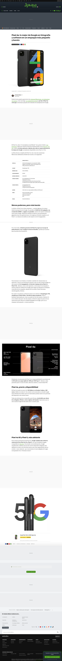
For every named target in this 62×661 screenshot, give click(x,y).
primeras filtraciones (35, 99)
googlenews (58, 10)
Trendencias (46, 641)
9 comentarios (15, 44)
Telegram (44, 627)
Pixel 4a (33, 543)
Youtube (54, 10)
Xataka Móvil (4, 642)
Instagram (56, 10)
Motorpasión (38, 641)
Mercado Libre (12, 28)
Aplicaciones (24, 620)
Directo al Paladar (30, 641)
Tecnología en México (16, 623)
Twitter (52, 10)
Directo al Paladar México (30, 654)
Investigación (4, 617)
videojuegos (14, 625)
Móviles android (25, 623)
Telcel (23, 625)
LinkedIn (51, 627)
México (3, 625)
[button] (19, 95)
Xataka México (31, 5)
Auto (18, 10)
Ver (31, 571)
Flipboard (23, 44)
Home (15, 10)
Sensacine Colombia (22, 655)
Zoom (47, 28)
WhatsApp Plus (47, 609)
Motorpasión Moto (39, 642)
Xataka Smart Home (5, 645)
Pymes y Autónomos (55, 642)
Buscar (58, 632)
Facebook (50, 10)
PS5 (23, 28)
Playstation (34, 28)
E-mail (25, 44)
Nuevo (57, 6)
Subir (57, 636)
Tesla (50, 28)
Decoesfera (46, 642)
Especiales (4, 620)
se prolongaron (46, 99)
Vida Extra (12, 642)
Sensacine (21, 641)
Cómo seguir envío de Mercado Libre (37, 609)
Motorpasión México (39, 653)
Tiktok (60, 10)
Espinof (20, 642)
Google (28, 543)
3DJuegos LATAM (13, 653)
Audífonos (43, 28)
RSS (47, 627)
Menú (4, 6)
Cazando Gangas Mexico (25, 617)
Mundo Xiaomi (4, 647)
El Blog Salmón (54, 641)
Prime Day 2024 (5, 623)
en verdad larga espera (31, 101)
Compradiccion (46, 644)
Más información (39, 659)
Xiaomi (39, 28)
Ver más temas (5, 627)
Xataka (3, 641)
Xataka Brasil (4, 655)
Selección (6, 10)
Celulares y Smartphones (21, 543)
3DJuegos (12, 641)
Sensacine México (22, 653)
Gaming (11, 10)
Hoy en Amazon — (25, 537)
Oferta (18, 28)
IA (20, 28)
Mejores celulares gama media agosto (23, 609)
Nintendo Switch (28, 28)
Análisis (13, 617)
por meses (14, 101)
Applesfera (4, 644)
